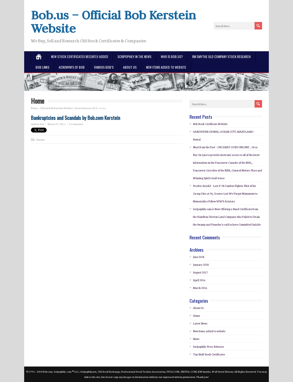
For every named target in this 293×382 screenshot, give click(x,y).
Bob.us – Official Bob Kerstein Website (113, 21)
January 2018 (201, 264)
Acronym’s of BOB (72, 67)
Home (40, 139)
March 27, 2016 (56, 124)
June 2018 (198, 257)
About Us (130, 67)
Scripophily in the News (134, 56)
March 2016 (200, 288)
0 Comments (76, 124)
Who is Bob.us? (172, 56)
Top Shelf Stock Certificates (209, 354)
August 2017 (200, 272)
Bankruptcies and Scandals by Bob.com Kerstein (75, 117)
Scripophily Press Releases (208, 346)
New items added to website (209, 331)
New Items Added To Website (166, 67)
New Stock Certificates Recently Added (79, 56)
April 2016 (199, 280)
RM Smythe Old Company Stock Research (221, 56)
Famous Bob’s (104, 67)
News (196, 339)
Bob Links (42, 67)
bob (42, 124)
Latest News (200, 323)
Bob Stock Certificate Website (210, 124)
